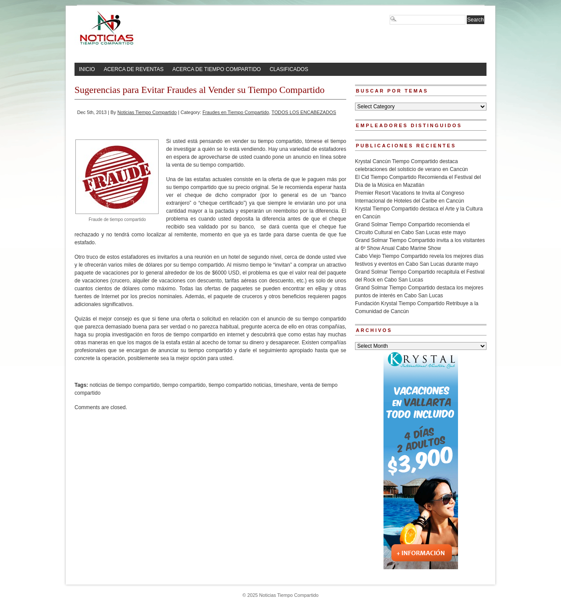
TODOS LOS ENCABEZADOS (304, 112)
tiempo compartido (184, 385)
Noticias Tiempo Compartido (147, 112)
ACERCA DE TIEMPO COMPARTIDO (216, 69)
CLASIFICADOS (289, 69)
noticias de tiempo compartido (124, 385)
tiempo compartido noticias (240, 385)
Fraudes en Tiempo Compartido (235, 112)
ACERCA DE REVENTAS (133, 69)
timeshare (285, 385)
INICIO (87, 69)
